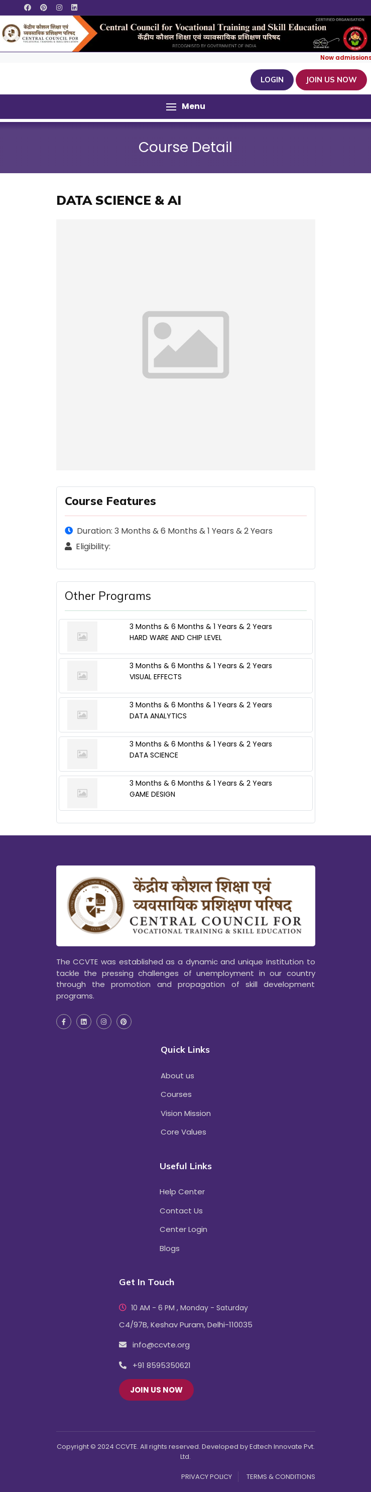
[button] (185, 106)
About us (177, 1075)
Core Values (183, 1132)
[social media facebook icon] (27, 8)
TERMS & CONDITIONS (280, 1476)
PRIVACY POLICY (206, 1476)
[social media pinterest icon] (43, 8)
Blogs (170, 1248)
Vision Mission (186, 1113)
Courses (176, 1094)
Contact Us (181, 1210)
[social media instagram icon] (59, 8)
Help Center (182, 1191)
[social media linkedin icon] (74, 8)
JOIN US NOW (331, 79)
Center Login (183, 1229)
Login (272, 79)
